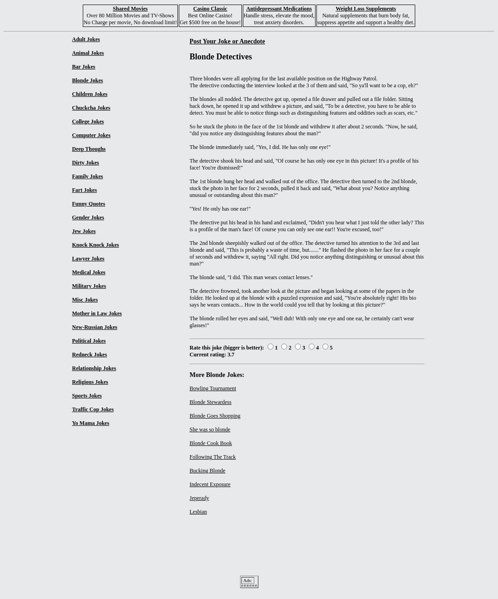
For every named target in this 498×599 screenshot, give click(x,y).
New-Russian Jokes (95, 327)
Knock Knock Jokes (95, 245)
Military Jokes (89, 286)
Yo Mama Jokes (90, 423)
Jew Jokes (84, 231)
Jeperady (199, 498)
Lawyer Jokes (88, 258)
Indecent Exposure (210, 484)
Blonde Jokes (87, 80)
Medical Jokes (89, 272)
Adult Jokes (86, 39)
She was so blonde (210, 429)
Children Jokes (89, 94)
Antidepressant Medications (278, 8)
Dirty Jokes (85, 162)
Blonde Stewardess (211, 402)
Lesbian (198, 512)
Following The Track (213, 457)
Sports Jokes (87, 395)
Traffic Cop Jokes (93, 409)
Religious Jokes (90, 382)
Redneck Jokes (89, 354)
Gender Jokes (88, 217)
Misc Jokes (85, 300)
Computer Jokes (91, 135)
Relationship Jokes (94, 368)
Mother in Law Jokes (97, 313)
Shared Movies (130, 8)
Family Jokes (87, 176)
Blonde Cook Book (211, 443)
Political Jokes (89, 341)
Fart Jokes (84, 190)
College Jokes (88, 121)
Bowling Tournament (213, 388)
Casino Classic (210, 8)
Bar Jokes (84, 67)
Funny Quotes (88, 204)
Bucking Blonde (207, 470)
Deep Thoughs (89, 149)
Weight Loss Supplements (366, 8)
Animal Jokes (88, 53)
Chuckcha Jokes (91, 108)
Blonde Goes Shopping (215, 416)
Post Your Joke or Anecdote (227, 41)
